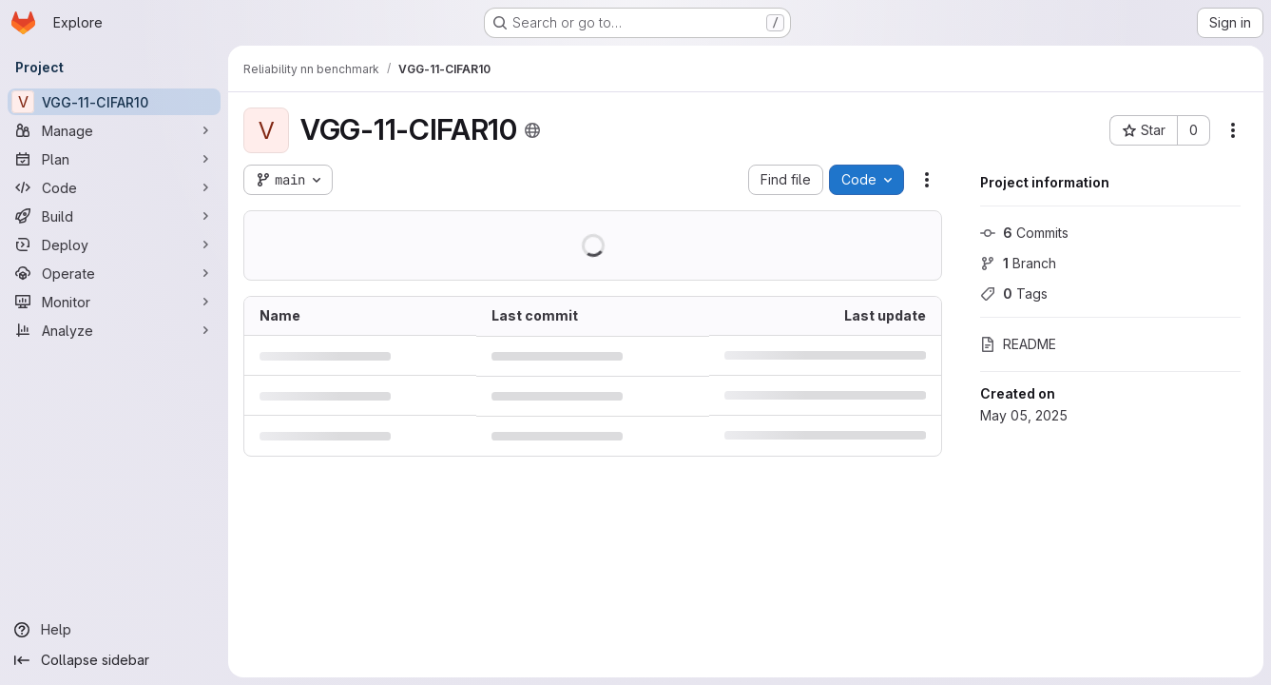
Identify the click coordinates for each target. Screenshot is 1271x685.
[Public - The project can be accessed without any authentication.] (532, 130)
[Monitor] (114, 301)
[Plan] (114, 159)
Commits (1024, 233)
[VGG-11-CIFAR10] (114, 101)
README (1018, 344)
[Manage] (114, 130)
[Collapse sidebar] (114, 660)
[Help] (114, 629)
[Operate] (114, 273)
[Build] (114, 216)
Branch (1018, 263)
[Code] (114, 187)
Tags (1014, 293)
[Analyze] (114, 330)
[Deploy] (114, 244)
